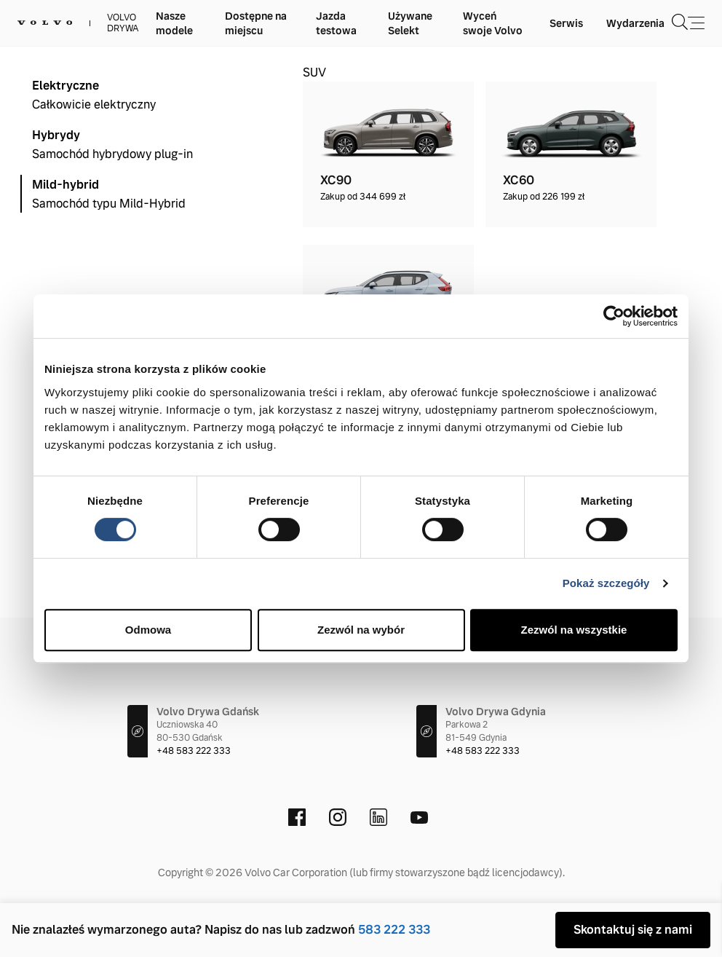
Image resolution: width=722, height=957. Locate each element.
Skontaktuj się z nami (633, 929)
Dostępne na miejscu (256, 23)
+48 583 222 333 (193, 751)
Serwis (566, 23)
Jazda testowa (336, 23)
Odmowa (148, 629)
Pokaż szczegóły (606, 583)
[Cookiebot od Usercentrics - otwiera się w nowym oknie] (614, 316)
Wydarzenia (635, 23)
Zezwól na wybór (361, 629)
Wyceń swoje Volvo (493, 23)
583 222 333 (394, 929)
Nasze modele (174, 23)
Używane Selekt (410, 23)
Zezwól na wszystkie (574, 629)
